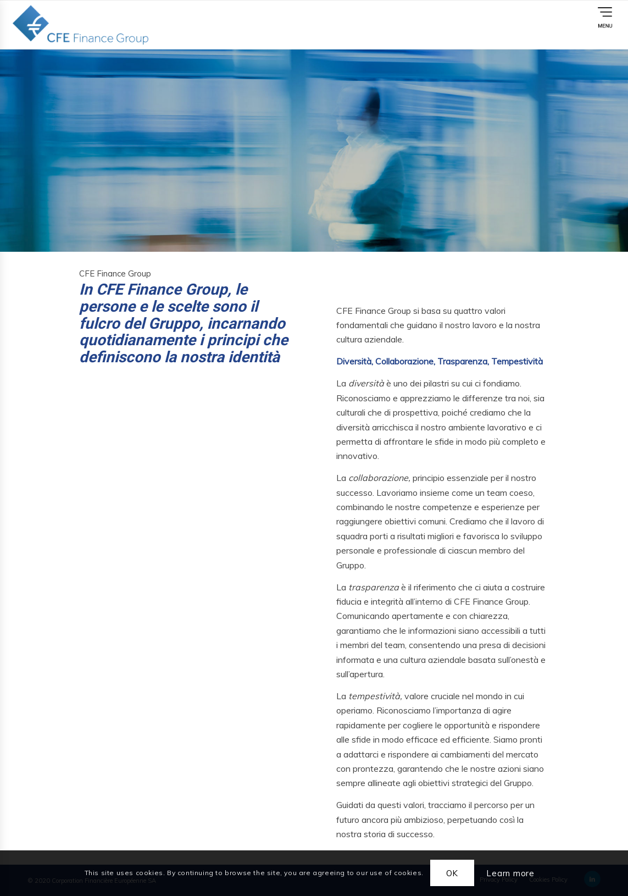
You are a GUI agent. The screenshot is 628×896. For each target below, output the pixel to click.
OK (452, 873)
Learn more (510, 873)
